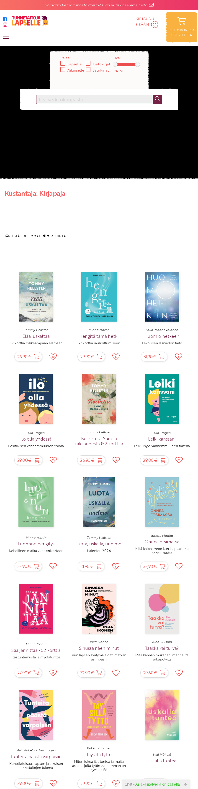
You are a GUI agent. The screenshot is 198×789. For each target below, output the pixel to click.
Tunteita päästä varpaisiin (36, 756)
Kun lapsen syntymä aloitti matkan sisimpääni (99, 657)
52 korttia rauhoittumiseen (99, 343)
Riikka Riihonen (99, 748)
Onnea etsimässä (162, 541)
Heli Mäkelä (162, 754)
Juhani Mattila (162, 535)
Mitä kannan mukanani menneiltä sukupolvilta (161, 657)
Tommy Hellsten (36, 329)
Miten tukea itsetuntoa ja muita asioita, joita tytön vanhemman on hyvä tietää (99, 765)
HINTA (60, 235)
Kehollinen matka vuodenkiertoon (36, 551)
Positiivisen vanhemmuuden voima (36, 446)
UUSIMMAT (31, 235)
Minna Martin (99, 329)
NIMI (48, 235)
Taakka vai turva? (162, 648)
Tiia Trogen (36, 433)
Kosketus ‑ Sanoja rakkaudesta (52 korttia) (99, 441)
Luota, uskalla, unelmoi (99, 543)
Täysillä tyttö (99, 754)
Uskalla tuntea (162, 760)
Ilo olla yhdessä (36, 438)
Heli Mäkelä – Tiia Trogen (36, 750)
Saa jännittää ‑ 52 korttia (36, 650)
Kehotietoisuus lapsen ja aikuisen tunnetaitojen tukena (36, 765)
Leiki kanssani (162, 438)
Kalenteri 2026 (99, 551)
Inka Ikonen (99, 641)
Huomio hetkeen (161, 336)
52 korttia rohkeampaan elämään (36, 343)
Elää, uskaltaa (36, 336)
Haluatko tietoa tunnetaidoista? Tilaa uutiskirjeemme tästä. (96, 5)
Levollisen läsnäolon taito (162, 343)
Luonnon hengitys (36, 543)
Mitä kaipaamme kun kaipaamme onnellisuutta (162, 551)
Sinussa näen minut (99, 648)
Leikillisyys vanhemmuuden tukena (162, 446)
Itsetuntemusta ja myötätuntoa (36, 657)
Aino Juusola (162, 641)
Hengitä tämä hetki (98, 336)
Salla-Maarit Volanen (162, 329)
